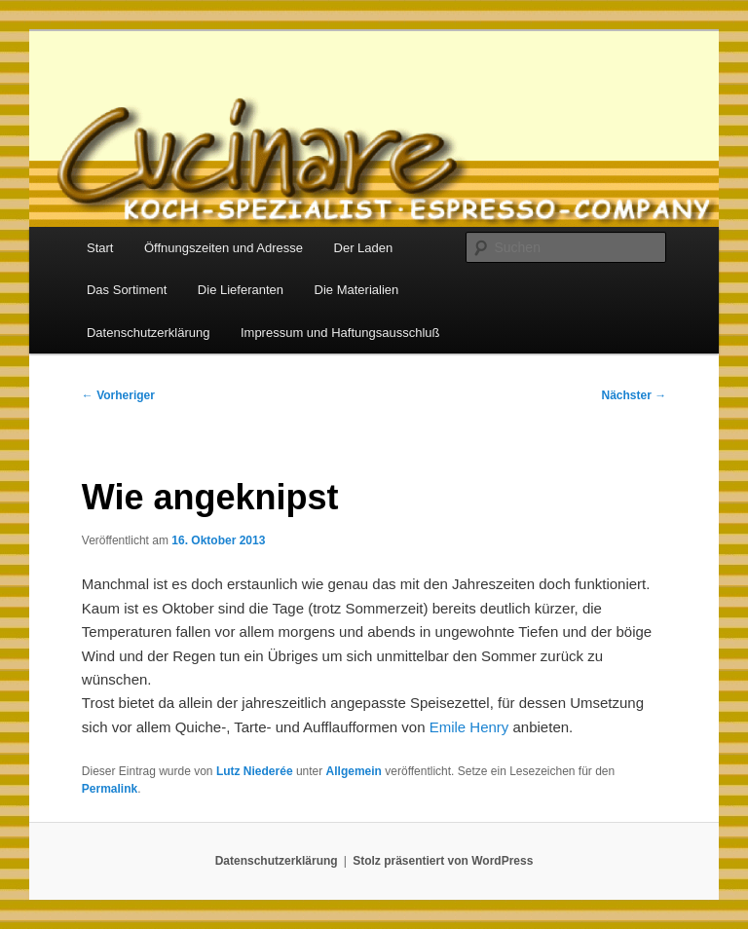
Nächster (634, 395)
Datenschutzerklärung (148, 332)
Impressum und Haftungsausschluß (340, 332)
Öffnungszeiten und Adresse (223, 248)
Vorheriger (118, 395)
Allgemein (354, 771)
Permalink (109, 789)
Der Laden (363, 248)
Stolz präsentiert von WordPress (443, 861)
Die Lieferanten (240, 289)
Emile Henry (469, 727)
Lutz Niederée (254, 771)
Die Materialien (357, 289)
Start (100, 248)
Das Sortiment (127, 289)
